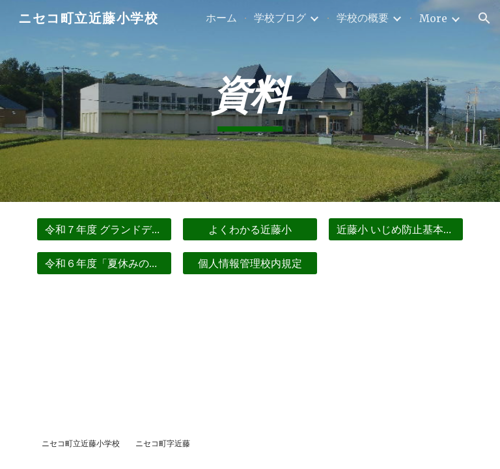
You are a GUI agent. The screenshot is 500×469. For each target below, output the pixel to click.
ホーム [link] (221, 17)
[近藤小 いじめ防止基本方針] (395, 229)
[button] (484, 18)
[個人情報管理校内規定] (249, 263)
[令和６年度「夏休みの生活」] (104, 263)
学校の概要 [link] (363, 17)
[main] (249, 101)
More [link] (433, 18)
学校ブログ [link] (280, 17)
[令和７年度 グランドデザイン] (104, 229)
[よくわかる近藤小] (249, 229)
